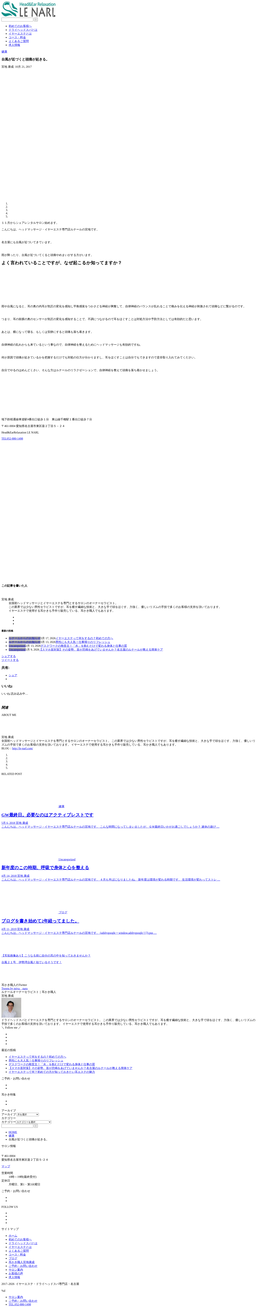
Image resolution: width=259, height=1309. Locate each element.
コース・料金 (17, 37)
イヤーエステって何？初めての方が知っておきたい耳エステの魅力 (52, 1071)
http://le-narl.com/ (22, 748)
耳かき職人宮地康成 (22, 1262)
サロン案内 (16, 1269)
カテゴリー (8, 1121)
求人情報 (14, 44)
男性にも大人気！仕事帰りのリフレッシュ (83, 642)
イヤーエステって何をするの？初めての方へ (84, 638)
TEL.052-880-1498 (20, 1304)
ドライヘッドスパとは (23, 29)
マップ (5, 1166)
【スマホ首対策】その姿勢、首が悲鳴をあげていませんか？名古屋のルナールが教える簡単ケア (101, 649)
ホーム (13, 1235)
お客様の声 (16, 1273)
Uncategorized (17, 645)
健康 (4, 51)
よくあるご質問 (19, 41)
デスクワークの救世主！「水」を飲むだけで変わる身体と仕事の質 (84, 645)
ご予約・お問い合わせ (23, 1265)
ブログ (13, 1258)
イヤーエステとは (20, 33)
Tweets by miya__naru (14, 988)
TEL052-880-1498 (12, 438)
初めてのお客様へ (20, 26)
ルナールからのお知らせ (24, 638)
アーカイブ (8, 1114)
